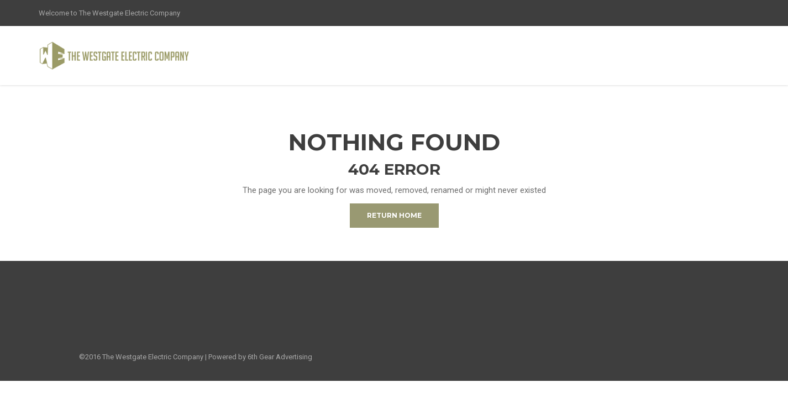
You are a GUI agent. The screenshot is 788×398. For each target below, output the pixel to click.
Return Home (394, 215)
